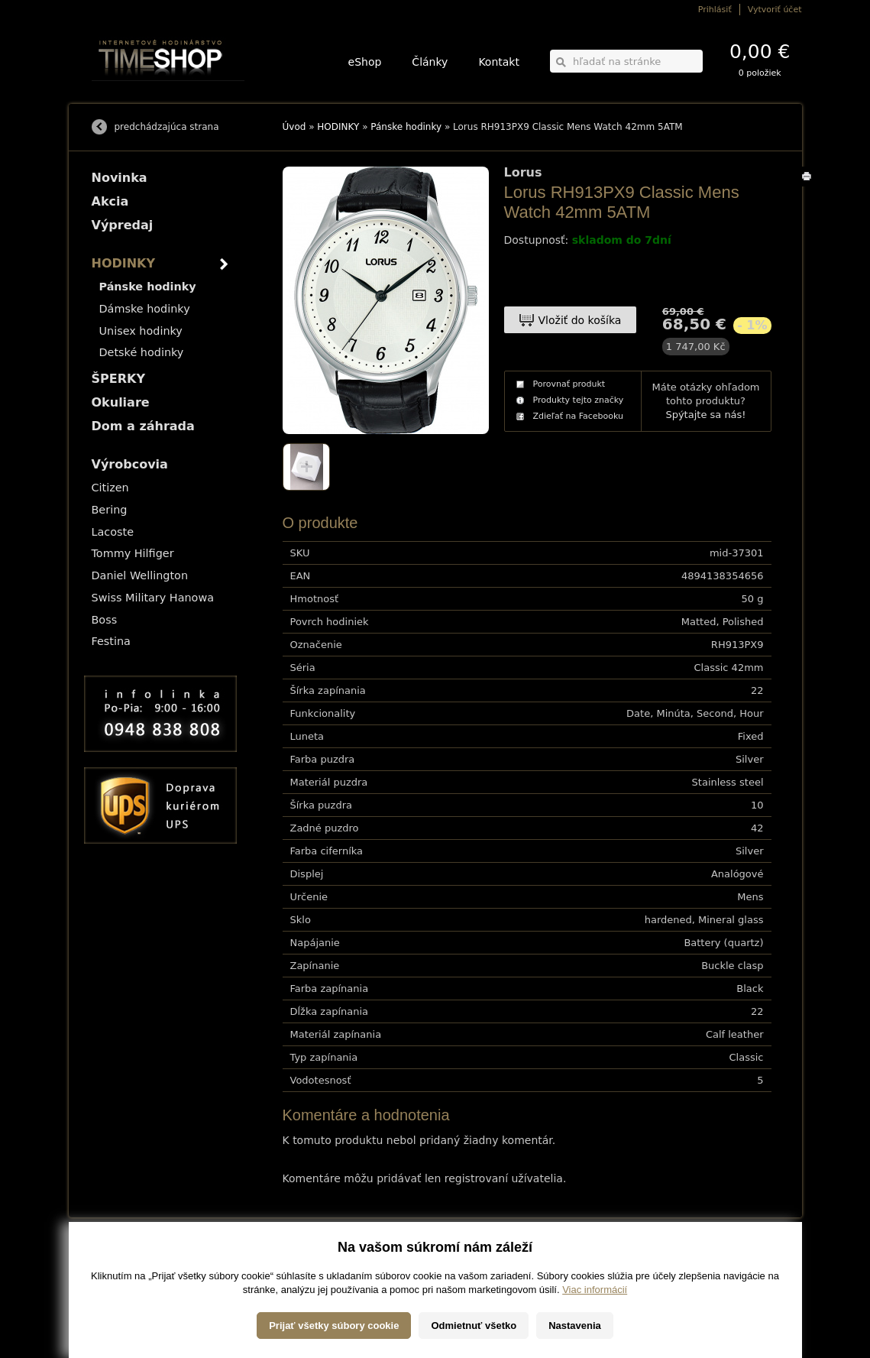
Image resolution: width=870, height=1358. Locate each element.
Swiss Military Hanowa (153, 597)
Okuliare (121, 402)
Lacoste (113, 532)
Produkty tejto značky (578, 400)
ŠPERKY (118, 378)
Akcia (110, 201)
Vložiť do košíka (580, 320)
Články (430, 62)
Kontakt (498, 62)
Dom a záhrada (143, 426)
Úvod (294, 127)
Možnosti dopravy (121, 1258)
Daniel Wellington (140, 575)
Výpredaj (123, 225)
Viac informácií (594, 1342)
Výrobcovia (130, 464)
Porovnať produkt (569, 384)
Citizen (110, 487)
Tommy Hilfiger (133, 553)
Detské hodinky (141, 352)
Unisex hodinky (141, 331)
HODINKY (338, 127)
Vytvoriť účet (775, 10)
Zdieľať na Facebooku (578, 416)
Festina (111, 641)
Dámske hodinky (144, 309)
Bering (110, 510)
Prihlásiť (715, 10)
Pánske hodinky (405, 127)
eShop (365, 62)
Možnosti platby (118, 1269)
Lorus (523, 173)
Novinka (119, 177)
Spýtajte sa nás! (705, 414)
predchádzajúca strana (167, 127)
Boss (105, 620)
